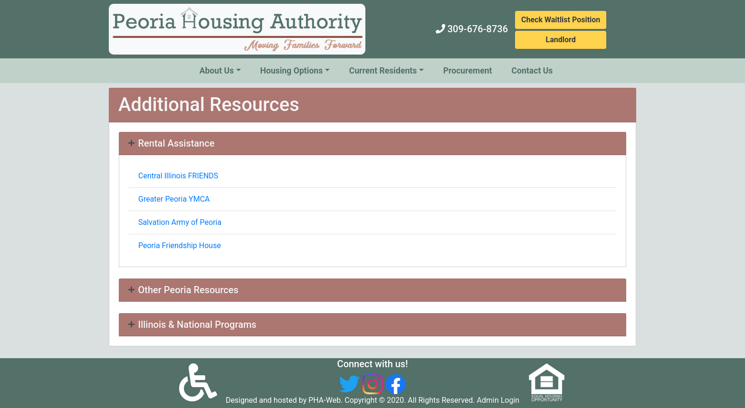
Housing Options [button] (291, 70)
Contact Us (532, 70)
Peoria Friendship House (179, 245)
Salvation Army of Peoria (179, 222)
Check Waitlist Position (560, 19)
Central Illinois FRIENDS (178, 175)
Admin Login (498, 400)
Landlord (561, 39)
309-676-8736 (478, 29)
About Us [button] (217, 70)
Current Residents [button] (383, 70)
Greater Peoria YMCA (174, 199)
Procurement (467, 70)
